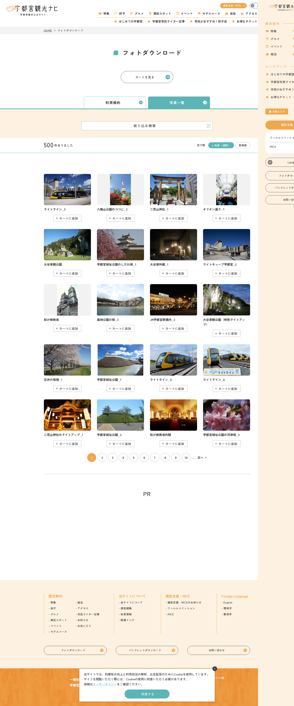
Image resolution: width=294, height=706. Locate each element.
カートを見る (144, 77)
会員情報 (126, 614)
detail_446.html (67, 198)
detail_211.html (120, 423)
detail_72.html (120, 198)
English (228, 602)
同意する (147, 694)
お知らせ (82, 620)
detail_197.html (173, 423)
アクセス (251, 13)
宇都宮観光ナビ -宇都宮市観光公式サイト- (32, 10)
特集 (107, 13)
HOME (48, 30)
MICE (171, 614)
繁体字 (228, 614)
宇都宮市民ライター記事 (168, 21)
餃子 (122, 13)
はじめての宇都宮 (130, 21)
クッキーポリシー (105, 684)
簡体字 (228, 608)
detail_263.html (226, 253)
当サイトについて (132, 602)
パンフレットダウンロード (145, 650)
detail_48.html (120, 308)
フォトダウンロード (73, 650)
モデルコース (211, 13)
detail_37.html (67, 368)
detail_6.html (120, 253)
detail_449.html (226, 368)
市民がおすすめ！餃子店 (211, 21)
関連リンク (127, 620)
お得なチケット (247, 21)
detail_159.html (173, 308)
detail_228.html (67, 253)
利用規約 (113, 102)
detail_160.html (226, 198)
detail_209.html (120, 368)
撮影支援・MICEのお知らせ (185, 602)
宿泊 (233, 13)
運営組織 (126, 608)
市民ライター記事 (88, 614)
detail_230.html (226, 310)
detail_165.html (173, 198)
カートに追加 (68, 218)
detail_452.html (173, 368)
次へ (200, 457)
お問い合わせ (217, 650)
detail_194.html (67, 308)
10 (186, 457)
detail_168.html (67, 423)
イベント (187, 13)
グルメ (139, 13)
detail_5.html (226, 423)
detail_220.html (173, 253)
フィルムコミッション (181, 608)
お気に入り (268, 19)
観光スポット (162, 13)
